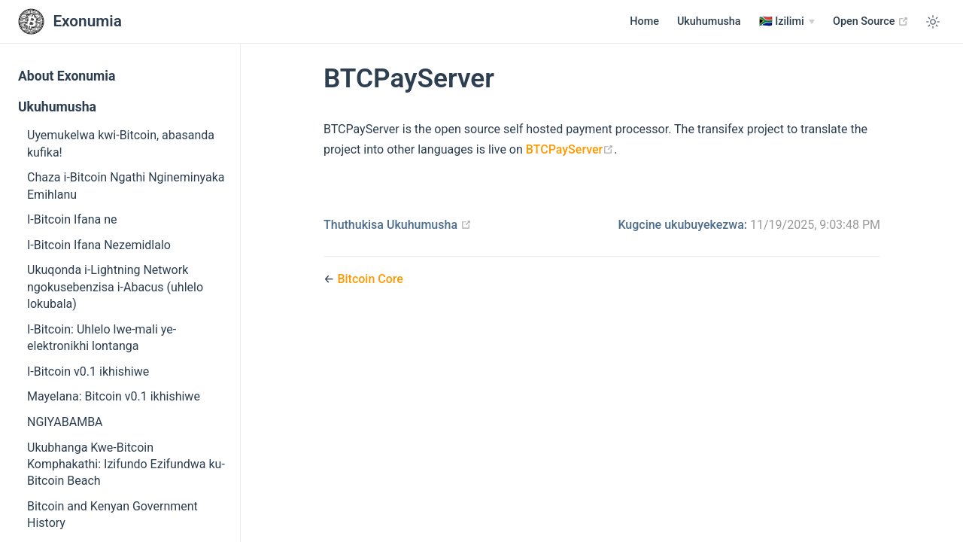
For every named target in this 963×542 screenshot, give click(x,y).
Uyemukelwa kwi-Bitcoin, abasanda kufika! (120, 143)
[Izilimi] (787, 22)
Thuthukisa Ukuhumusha (398, 225)
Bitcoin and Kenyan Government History (112, 514)
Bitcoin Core (370, 279)
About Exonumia (66, 76)
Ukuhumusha (709, 21)
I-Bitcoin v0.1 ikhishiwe (88, 371)
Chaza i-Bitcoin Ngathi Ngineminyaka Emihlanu (125, 185)
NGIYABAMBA (65, 422)
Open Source (871, 21)
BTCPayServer (570, 149)
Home (644, 21)
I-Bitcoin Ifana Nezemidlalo (99, 245)
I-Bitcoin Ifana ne (72, 219)
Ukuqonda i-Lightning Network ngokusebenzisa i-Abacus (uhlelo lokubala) (115, 287)
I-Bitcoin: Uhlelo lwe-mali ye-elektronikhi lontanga (101, 337)
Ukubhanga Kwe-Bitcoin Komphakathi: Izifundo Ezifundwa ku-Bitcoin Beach (126, 464)
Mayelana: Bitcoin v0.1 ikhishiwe (113, 396)
